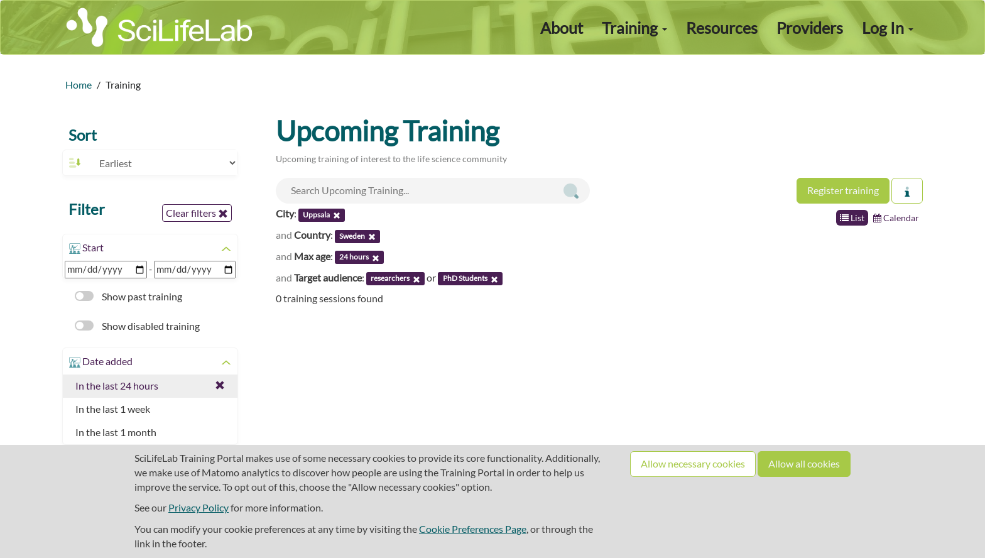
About (561, 27)
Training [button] (634, 27)
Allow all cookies (804, 463)
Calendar (896, 217)
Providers (809, 27)
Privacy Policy (198, 507)
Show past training (128, 296)
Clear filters (197, 213)
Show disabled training (137, 326)
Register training (843, 190)
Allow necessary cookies (693, 463)
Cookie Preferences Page (472, 529)
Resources (722, 27)
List (852, 217)
